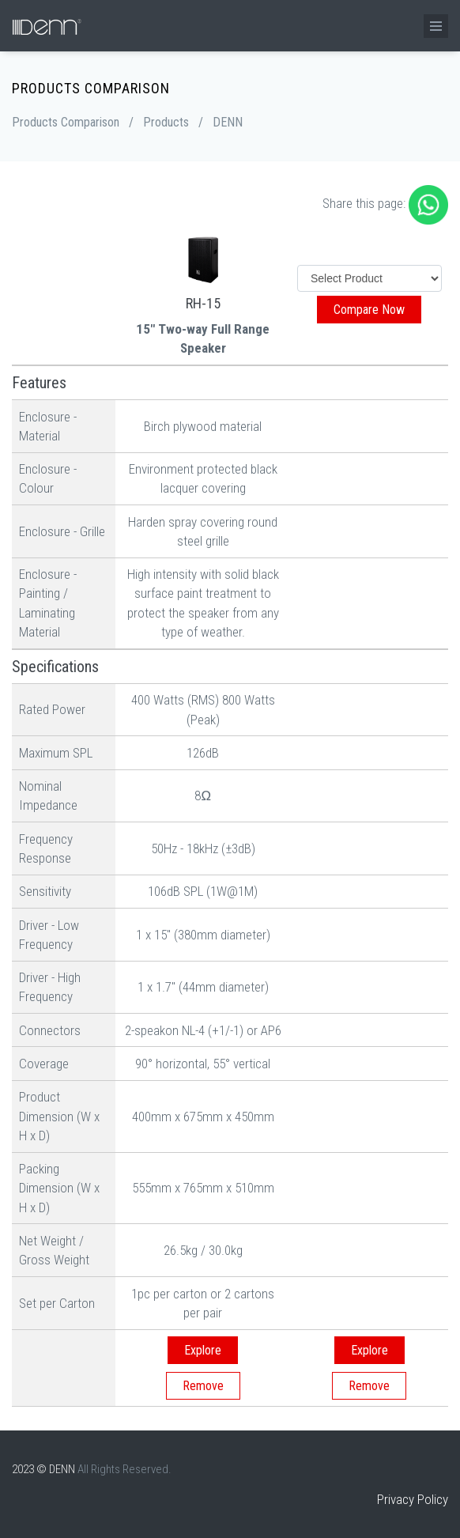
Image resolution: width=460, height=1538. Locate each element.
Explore (202, 1350)
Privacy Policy (412, 1499)
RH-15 (203, 303)
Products (166, 122)
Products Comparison (65, 122)
